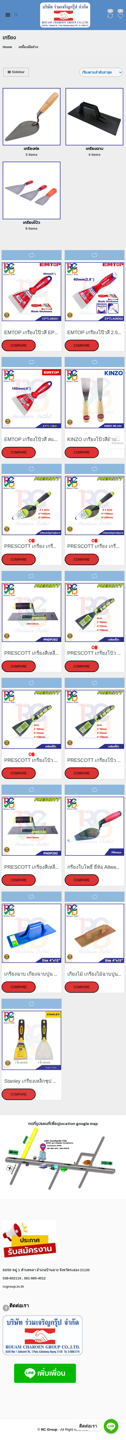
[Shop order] (101, 72)
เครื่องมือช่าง (28, 46)
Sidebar (16, 72)
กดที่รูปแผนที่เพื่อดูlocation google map (63, 1123)
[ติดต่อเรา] (111, 1426)
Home (7, 46)
